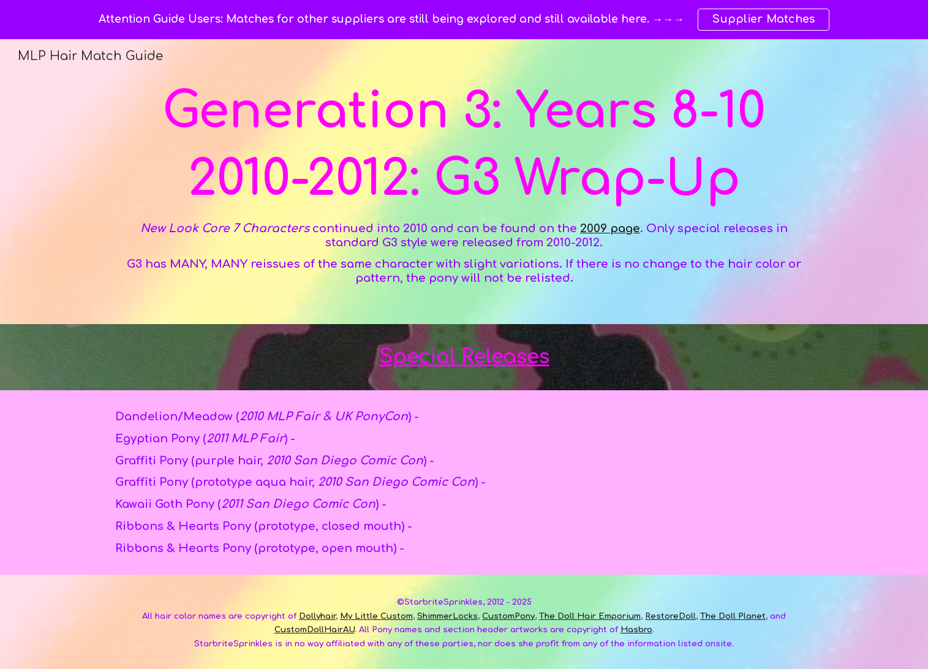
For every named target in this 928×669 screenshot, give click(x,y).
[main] (463, 182)
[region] (464, 19)
